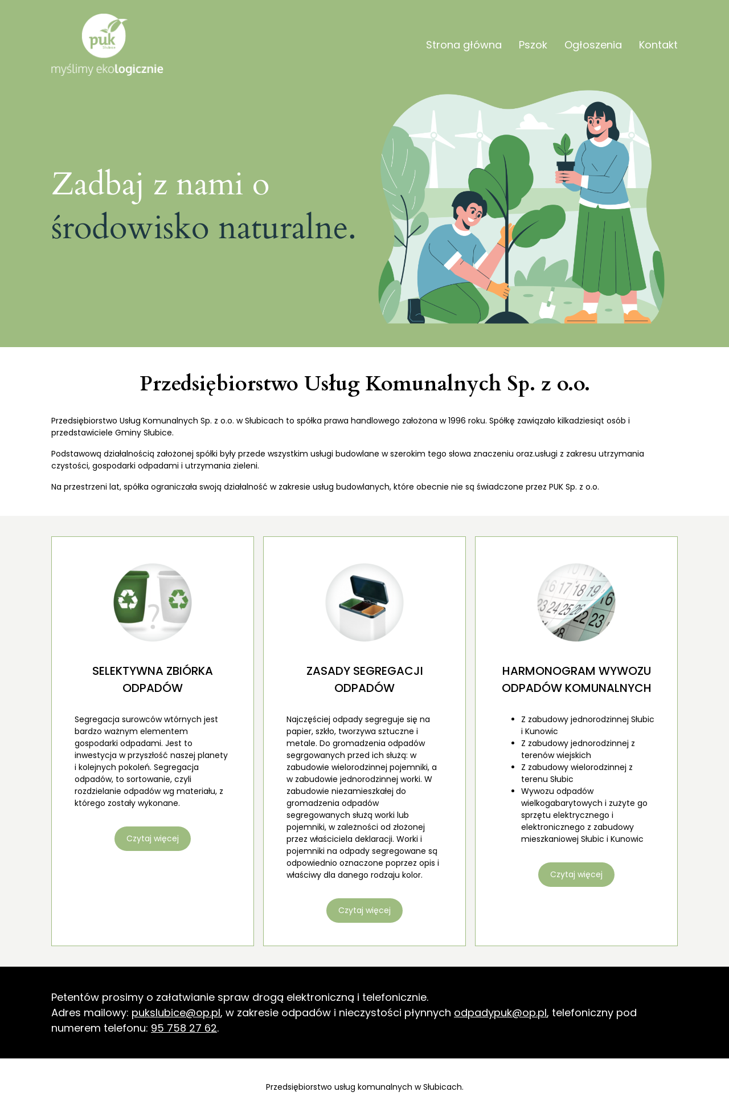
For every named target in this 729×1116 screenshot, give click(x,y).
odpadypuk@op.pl (500, 1012)
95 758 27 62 (184, 1028)
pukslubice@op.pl (176, 1012)
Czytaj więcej (152, 838)
